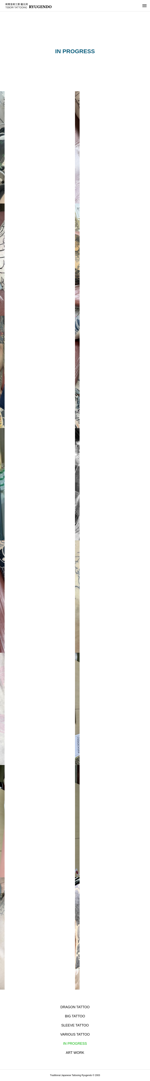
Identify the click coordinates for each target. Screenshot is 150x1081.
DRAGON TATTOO (75, 1007)
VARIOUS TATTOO (75, 1034)
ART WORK (75, 1053)
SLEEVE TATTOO (75, 1025)
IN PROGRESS (75, 1043)
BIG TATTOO (75, 1016)
